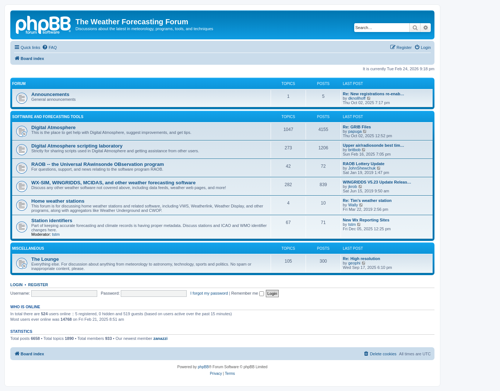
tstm (56, 234)
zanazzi (160, 338)
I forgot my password (209, 293)
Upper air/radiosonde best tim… (373, 145)
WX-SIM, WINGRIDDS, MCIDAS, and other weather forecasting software (113, 182)
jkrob (352, 186)
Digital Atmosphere (53, 127)
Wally (353, 205)
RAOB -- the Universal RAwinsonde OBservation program (97, 164)
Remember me (247, 293)
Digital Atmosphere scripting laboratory (77, 146)
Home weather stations (57, 201)
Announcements (50, 94)
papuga (355, 131)
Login (16, 284)
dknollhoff (357, 98)
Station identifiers (51, 220)
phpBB (203, 367)
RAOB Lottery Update (363, 163)
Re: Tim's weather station (367, 200)
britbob (354, 149)
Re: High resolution (361, 258)
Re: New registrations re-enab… (373, 94)
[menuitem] (49, 47)
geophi (354, 263)
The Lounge (45, 259)
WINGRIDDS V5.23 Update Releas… (377, 182)
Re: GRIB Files (357, 127)
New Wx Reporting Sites (366, 220)
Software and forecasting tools (47, 117)
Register (38, 284)
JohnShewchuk (362, 168)
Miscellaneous (28, 248)
